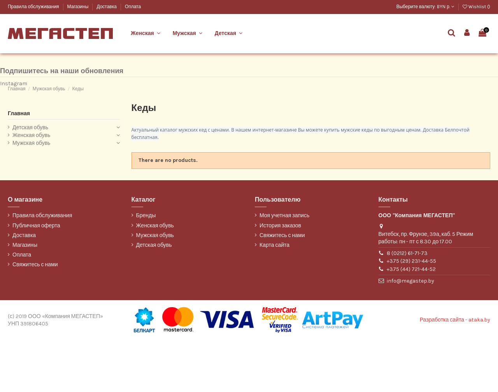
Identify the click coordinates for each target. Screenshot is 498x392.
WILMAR (16, 88)
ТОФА (13, 75)
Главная (19, 165)
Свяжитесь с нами (35, 316)
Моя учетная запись (284, 267)
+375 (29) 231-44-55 (411, 313)
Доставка (106, 6)
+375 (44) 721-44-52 (411, 321)
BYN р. (445, 6)
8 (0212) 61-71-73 (407, 305)
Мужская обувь (31, 195)
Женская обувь (31, 187)
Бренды (146, 267)
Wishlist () (476, 6)
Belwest (16, 49)
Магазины (78, 6)
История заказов (280, 277)
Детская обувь (30, 179)
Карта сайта (274, 297)
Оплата (133, 6)
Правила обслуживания (34, 6)
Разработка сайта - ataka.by (455, 372)
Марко (14, 62)
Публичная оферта (36, 277)
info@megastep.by (410, 332)
